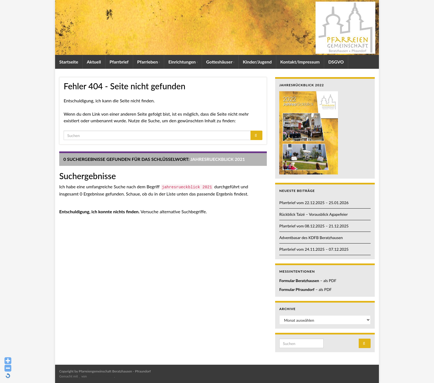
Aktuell (94, 61)
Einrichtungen (183, 61)
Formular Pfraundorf (296, 289)
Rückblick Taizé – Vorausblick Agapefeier (313, 214)
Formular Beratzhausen (299, 280)
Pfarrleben (148, 61)
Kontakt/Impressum (300, 61)
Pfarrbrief (119, 61)
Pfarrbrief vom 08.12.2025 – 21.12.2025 (313, 226)
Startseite (68, 61)
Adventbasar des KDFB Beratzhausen (311, 237)
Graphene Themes (100, 376)
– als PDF (327, 280)
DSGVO (336, 61)
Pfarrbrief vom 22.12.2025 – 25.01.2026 (313, 202)
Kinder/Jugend (257, 61)
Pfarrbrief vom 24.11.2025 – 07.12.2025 (313, 249)
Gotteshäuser (220, 61)
